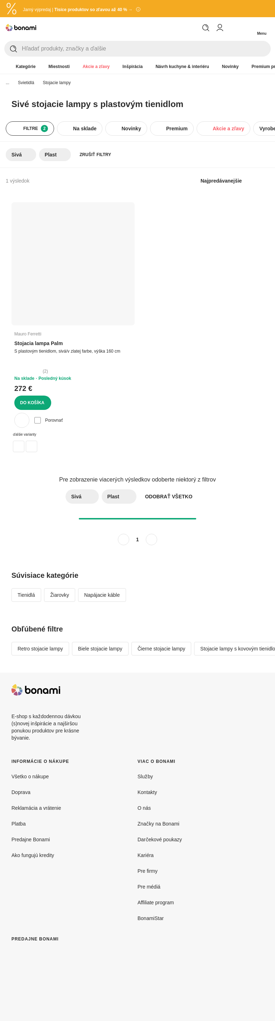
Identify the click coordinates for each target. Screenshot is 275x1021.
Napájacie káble (102, 595)
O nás (144, 808)
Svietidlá (26, 82)
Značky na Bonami (158, 824)
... (7, 82)
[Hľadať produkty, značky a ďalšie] (146, 49)
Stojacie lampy (57, 82)
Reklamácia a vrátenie (36, 808)
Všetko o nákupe (30, 776)
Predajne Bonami (30, 839)
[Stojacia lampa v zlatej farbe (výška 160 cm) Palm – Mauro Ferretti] (18, 446)
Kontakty (147, 792)
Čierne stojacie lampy (161, 648)
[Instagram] (258, 690)
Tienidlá (26, 595)
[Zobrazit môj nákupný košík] (247, 27)
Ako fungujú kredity (32, 855)
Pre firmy (148, 871)
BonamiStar (151, 918)
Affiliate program (156, 902)
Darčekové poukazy (160, 839)
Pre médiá (149, 887)
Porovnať (48, 420)
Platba (18, 824)
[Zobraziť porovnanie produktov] (232, 27)
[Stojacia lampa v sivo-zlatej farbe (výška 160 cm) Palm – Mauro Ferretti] (31, 446)
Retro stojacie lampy (40, 648)
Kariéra (146, 855)
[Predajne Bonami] (70, 983)
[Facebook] (240, 690)
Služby (145, 776)
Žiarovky (59, 595)
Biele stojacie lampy (100, 648)
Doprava (20, 792)
